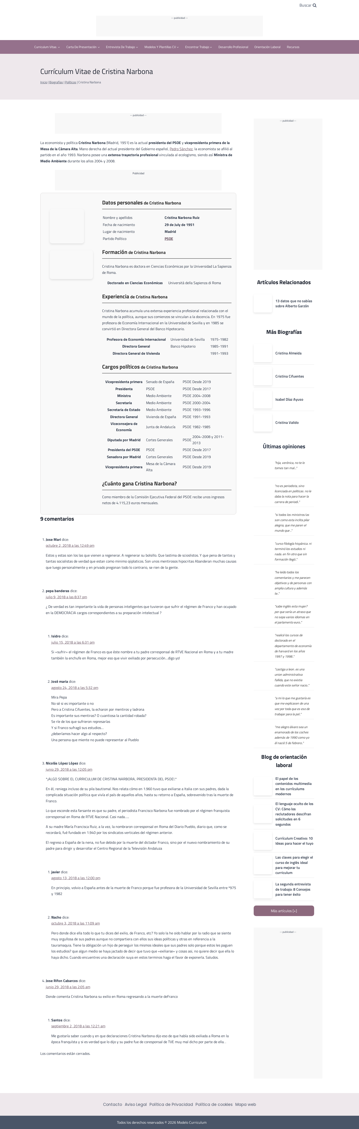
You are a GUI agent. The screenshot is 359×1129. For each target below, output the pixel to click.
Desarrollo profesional (233, 46)
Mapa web (245, 1104)
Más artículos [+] (284, 911)
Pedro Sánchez (181, 149)
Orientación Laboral (267, 46)
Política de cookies (214, 1104)
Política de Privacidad (171, 1104)
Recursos (293, 46)
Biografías (56, 82)
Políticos (70, 82)
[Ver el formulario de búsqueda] (308, 5)
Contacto (112, 1104)
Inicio (43, 82)
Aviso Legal (136, 1104)
